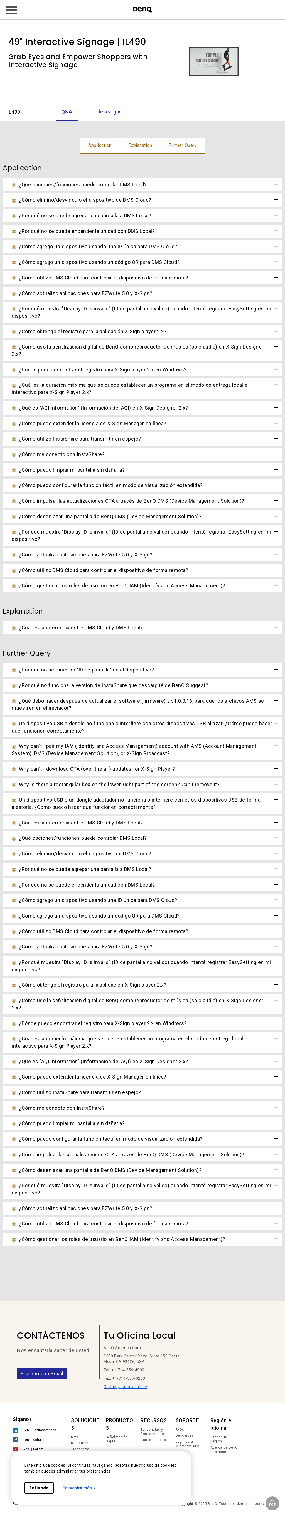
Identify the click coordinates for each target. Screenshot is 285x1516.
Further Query (183, 145)
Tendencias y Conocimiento (152, 1432)
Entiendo (39, 1488)
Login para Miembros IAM (188, 1444)
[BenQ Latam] (35, 1449)
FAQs (180, 1430)
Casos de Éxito (153, 1440)
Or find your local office (125, 1386)
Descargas (185, 1435)
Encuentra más (79, 1488)
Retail (76, 1437)
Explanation (140, 145)
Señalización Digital (116, 1439)
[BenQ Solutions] (35, 1440)
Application (100, 145)
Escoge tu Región (218, 1439)
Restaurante (81, 1443)
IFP (108, 1447)
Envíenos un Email (42, 1373)
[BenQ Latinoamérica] (35, 1431)
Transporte (80, 1449)
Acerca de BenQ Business (224, 1450)
